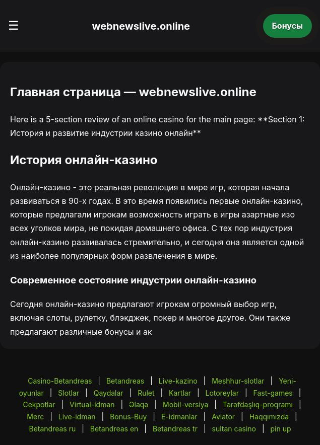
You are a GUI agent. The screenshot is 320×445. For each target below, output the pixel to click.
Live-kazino (178, 381)
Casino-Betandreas (60, 381)
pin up (280, 428)
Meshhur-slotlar (238, 381)
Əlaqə (138, 404)
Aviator (223, 416)
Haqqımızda (269, 416)
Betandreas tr (175, 428)
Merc (35, 416)
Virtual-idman (92, 404)
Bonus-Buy (128, 416)
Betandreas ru (52, 428)
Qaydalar (108, 393)
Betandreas (125, 381)
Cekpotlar (39, 404)
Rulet (146, 393)
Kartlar (180, 393)
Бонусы (287, 26)
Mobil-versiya (185, 404)
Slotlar (68, 393)
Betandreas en (114, 428)
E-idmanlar (179, 416)
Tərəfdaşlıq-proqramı (258, 404)
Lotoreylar (222, 393)
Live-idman (77, 416)
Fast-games (273, 393)
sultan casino (234, 428)
